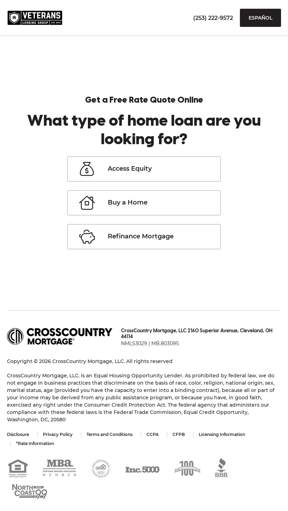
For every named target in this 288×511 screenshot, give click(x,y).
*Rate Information (35, 443)
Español (260, 18)
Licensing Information (222, 434)
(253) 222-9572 (213, 18)
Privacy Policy (58, 434)
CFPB (179, 434)
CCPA (152, 434)
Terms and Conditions (109, 434)
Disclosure (18, 434)
